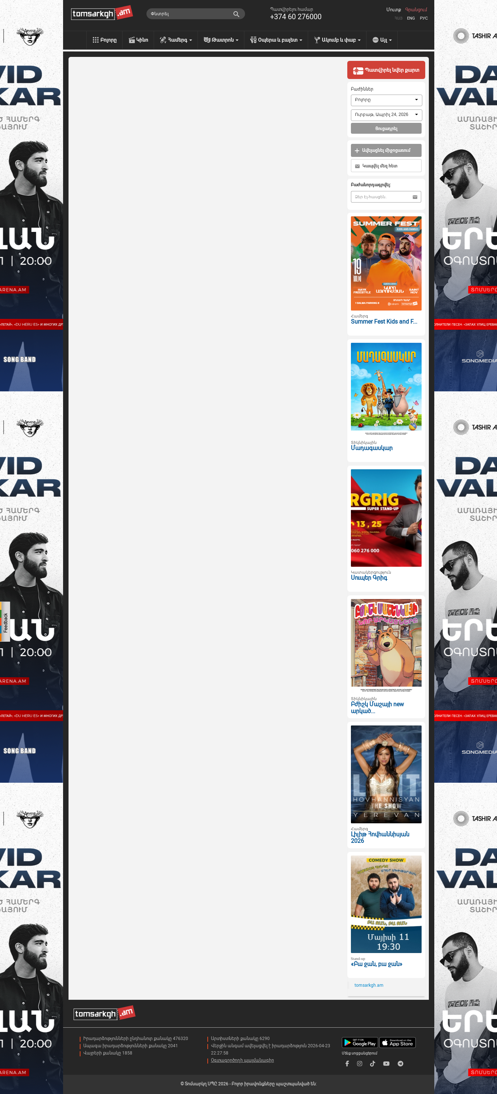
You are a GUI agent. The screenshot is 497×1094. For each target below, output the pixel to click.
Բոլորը (108, 40)
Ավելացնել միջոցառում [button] (382, 150)
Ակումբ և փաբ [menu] (341, 40)
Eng (411, 18)
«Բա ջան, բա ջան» (376, 964)
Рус (424, 18)
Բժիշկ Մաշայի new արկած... (377, 708)
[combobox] (386, 100)
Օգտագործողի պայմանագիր (242, 1060)
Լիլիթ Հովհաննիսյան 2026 (380, 838)
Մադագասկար (372, 448)
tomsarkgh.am (369, 985)
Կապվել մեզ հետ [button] (376, 166)
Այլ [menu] (386, 40)
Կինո (142, 40)
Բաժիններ (362, 89)
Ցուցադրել (386, 128)
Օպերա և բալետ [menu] (280, 40)
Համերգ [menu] (180, 40)
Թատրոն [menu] (225, 40)
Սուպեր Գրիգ (369, 577)
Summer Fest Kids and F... (384, 321)
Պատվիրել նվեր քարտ (386, 70)
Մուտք (393, 10)
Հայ (398, 18)
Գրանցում (416, 10)
